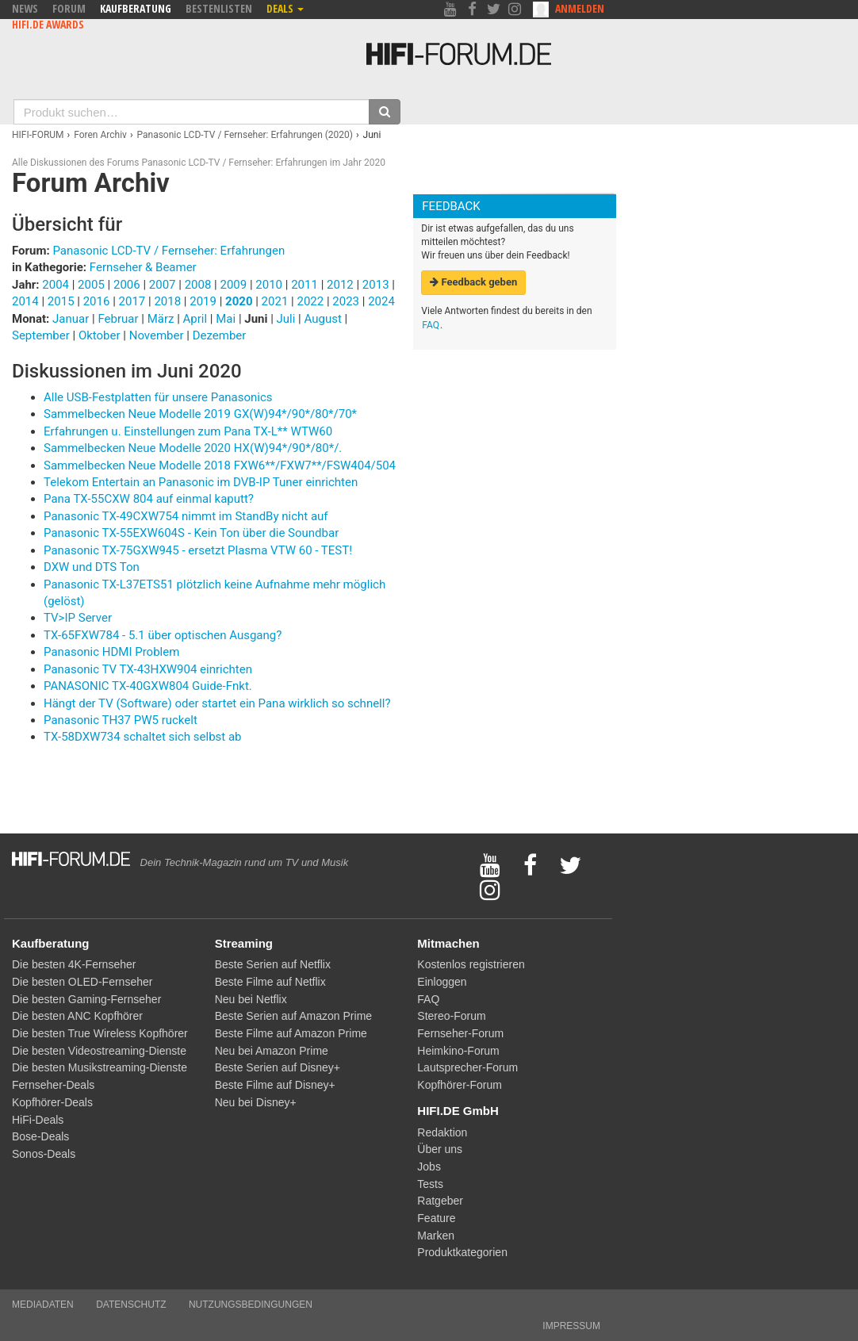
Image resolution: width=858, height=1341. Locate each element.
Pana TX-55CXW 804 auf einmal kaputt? (149, 499)
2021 (275, 301)
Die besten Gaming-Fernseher (86, 999)
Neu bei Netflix (251, 999)
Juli (288, 319)
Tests (430, 1184)
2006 (126, 285)
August (325, 319)
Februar (119, 319)
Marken (435, 1235)
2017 (132, 301)
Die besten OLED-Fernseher (82, 981)
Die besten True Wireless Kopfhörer (100, 1033)
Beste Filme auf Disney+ (275, 1085)
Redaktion (442, 1132)
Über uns (439, 1149)
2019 (203, 301)
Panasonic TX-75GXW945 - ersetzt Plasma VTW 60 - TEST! (198, 550)
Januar (72, 319)
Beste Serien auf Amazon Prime (293, 1016)
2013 (375, 285)
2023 (345, 301)
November (158, 335)
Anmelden (579, 8)
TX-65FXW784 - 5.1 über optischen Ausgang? (163, 635)
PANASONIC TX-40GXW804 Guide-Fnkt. (148, 686)
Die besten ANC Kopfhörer (77, 1016)
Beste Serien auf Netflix (273, 964)
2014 (25, 301)
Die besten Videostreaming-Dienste (99, 1050)
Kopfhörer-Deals (52, 1102)
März (162, 319)
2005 (91, 285)
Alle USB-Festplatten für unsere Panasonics (158, 397)
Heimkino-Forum (458, 1050)
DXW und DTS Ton (92, 567)
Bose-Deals (40, 1136)
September (42, 335)
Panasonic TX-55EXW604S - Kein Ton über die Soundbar (191, 533)
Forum (69, 8)
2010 (268, 285)
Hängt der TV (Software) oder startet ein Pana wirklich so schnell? (217, 703)
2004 (55, 285)
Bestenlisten (219, 8)
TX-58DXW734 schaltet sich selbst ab (143, 737)
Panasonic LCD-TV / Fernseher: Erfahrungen (168, 250)
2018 (167, 301)
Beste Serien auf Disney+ (277, 1067)
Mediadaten (43, 1304)
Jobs (429, 1166)
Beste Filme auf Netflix (270, 981)
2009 (233, 285)
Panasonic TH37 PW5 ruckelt (120, 720)
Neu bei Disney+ (256, 1102)
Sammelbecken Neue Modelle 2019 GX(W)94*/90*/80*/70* (200, 414)
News (25, 8)
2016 (96, 301)
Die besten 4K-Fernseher (74, 964)
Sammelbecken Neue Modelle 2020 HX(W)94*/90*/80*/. (193, 448)
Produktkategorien (462, 1252)
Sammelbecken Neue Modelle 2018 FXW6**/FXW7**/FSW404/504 (220, 465)
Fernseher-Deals (53, 1085)
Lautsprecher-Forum (467, 1067)
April (196, 319)
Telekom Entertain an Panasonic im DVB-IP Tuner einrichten (201, 482)
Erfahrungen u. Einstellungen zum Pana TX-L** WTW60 (188, 431)
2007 (162, 285)
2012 (340, 285)
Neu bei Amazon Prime (271, 1050)
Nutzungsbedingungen (250, 1304)
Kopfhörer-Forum (459, 1085)
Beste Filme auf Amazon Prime (291, 1033)
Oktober (101, 335)
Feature (436, 1218)
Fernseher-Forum (460, 1033)
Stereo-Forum (451, 1016)
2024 (381, 301)
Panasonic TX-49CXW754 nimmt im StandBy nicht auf (186, 516)
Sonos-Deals (43, 1154)
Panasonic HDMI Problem (111, 652)
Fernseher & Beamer (143, 267)
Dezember (220, 335)
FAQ (430, 325)
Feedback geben (473, 282)
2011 (304, 285)
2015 (61, 301)
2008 (198, 285)
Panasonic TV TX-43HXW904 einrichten (148, 669)
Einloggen (441, 981)
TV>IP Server (78, 618)
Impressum (571, 1325)
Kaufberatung (135, 8)
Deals (285, 8)
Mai (227, 319)
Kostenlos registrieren (470, 964)
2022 (310, 301)
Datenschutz (131, 1304)
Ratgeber (440, 1200)
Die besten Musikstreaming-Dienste (99, 1067)
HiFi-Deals (37, 1119)
